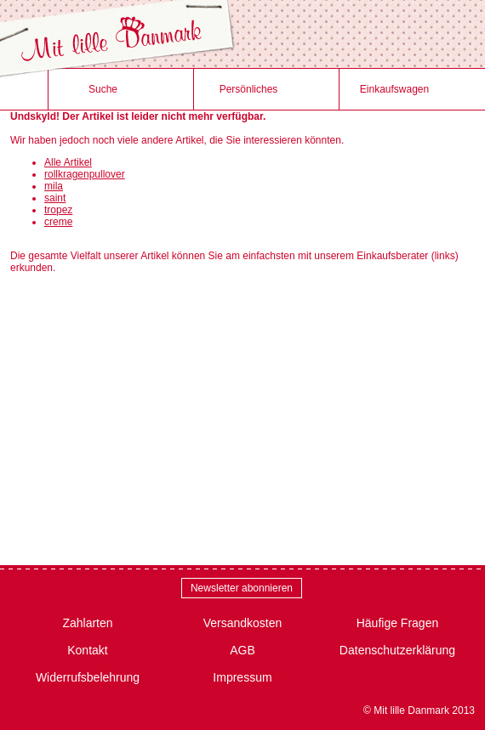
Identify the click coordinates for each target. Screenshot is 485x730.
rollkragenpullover (84, 174)
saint (55, 198)
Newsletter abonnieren (242, 588)
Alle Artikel (68, 162)
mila (53, 186)
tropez (58, 210)
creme (58, 222)
